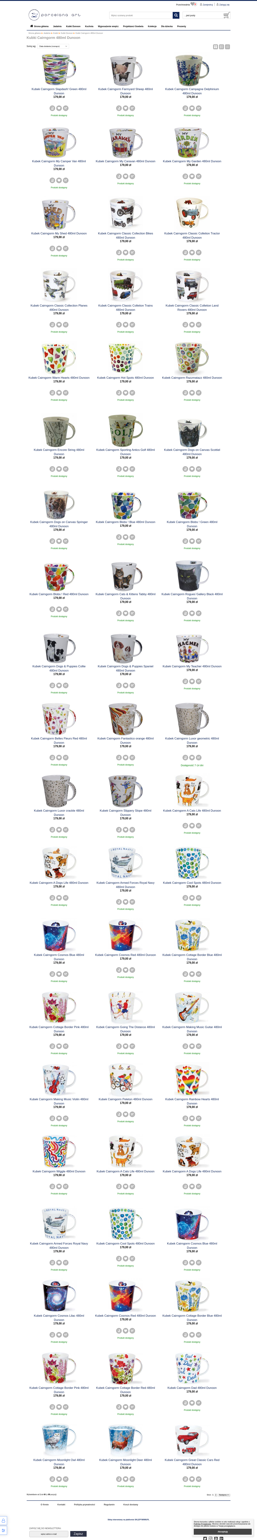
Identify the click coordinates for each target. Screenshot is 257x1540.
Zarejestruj (207, 5)
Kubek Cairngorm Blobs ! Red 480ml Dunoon (59, 594)
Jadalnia (57, 26)
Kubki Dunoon (73, 26)
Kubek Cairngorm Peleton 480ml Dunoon (125, 1099)
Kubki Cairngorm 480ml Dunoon (89, 33)
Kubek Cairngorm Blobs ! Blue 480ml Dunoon (125, 522)
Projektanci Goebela (133, 26)
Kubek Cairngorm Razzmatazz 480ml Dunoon (192, 377)
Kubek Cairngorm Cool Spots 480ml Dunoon (192, 882)
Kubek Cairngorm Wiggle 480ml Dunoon (59, 1171)
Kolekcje (152, 26)
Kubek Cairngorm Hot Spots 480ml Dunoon (125, 377)
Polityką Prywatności (202, 1524)
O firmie (45, 1504)
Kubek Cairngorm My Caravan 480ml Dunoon (125, 161)
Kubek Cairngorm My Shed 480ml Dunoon (59, 233)
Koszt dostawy (130, 1504)
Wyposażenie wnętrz (108, 26)
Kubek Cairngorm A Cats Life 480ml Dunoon (192, 810)
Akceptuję (223, 1531)
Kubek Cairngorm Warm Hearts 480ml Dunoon (58, 377)
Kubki (55, 33)
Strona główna (41, 26)
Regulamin (109, 1504)
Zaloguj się (224, 5)
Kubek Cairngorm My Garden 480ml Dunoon (192, 161)
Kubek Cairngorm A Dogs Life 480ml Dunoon (59, 882)
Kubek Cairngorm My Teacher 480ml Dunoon (192, 666)
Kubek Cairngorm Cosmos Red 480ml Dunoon (125, 955)
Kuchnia (89, 26)
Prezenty (181, 26)
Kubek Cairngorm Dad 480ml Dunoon (192, 1388)
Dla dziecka (167, 26)
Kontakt (61, 1504)
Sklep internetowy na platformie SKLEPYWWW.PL (128, 1520)
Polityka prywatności (84, 1504)
